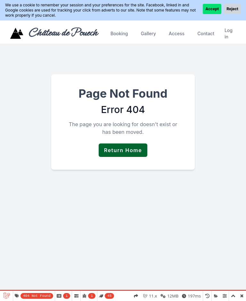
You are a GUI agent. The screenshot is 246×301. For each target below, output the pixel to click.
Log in (229, 33)
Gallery (148, 33)
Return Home (123, 150)
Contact (205, 33)
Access (176, 33)
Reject (232, 8)
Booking (119, 33)
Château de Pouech (62, 32)
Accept (212, 8)
